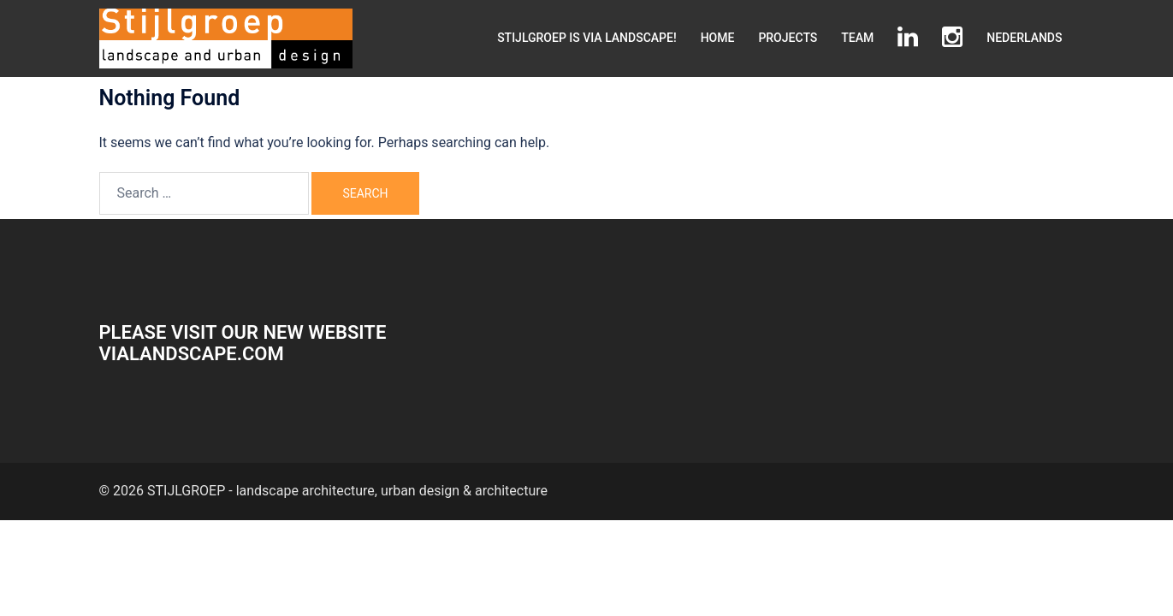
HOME (718, 37)
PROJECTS (787, 37)
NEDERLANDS (1024, 37)
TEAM (857, 37)
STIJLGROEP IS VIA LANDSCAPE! (587, 37)
